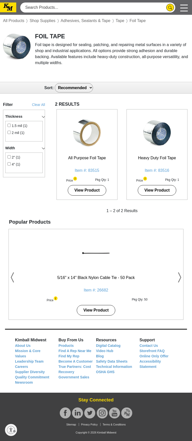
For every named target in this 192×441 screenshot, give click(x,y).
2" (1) (14, 157)
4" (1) (14, 164)
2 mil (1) (16, 133)
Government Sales (73, 377)
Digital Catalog (108, 346)
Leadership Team (29, 361)
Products (66, 346)
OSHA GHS (105, 372)
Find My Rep (68, 356)
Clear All (38, 105)
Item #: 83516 (157, 170)
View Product (87, 190)
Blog (100, 356)
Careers (21, 367)
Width (10, 148)
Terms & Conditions (114, 424)
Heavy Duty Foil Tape (157, 158)
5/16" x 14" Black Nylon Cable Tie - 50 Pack (96, 277)
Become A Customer (75, 361)
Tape (120, 21)
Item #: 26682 (96, 290)
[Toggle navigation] (184, 7)
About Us (22, 346)
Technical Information (114, 367)
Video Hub (104, 351)
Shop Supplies (42, 21)
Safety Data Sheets (112, 361)
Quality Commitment (32, 377)
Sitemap (71, 424)
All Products (13, 21)
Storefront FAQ (152, 351)
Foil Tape (138, 21)
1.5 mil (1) (17, 126)
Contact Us (149, 346)
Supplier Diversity (30, 372)
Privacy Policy (89, 424)
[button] (75, 178)
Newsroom (24, 382)
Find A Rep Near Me (74, 351)
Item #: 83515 (87, 170)
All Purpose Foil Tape (87, 158)
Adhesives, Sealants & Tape (85, 21)
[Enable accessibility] (11, 430)
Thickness (13, 116)
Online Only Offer (154, 356)
